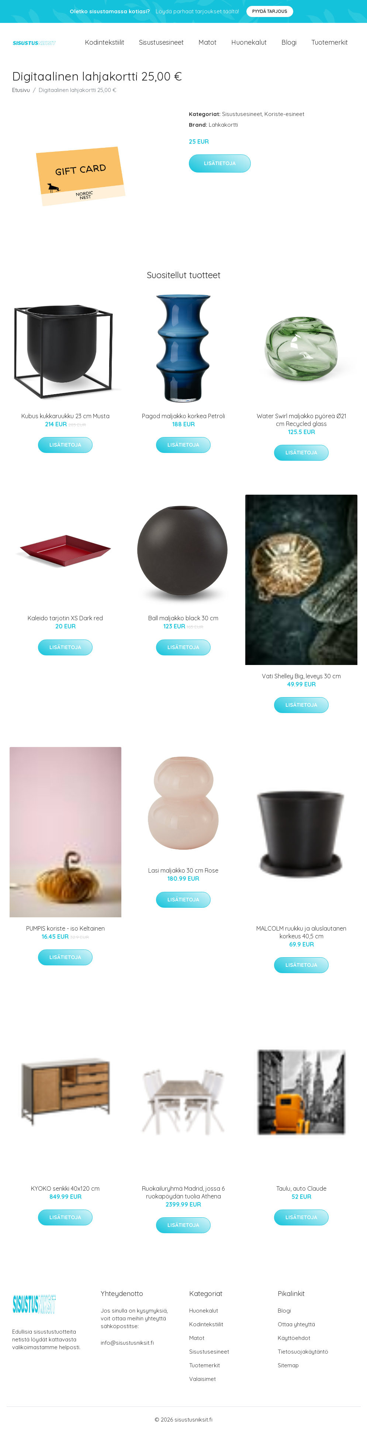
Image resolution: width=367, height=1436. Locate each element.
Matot (207, 44)
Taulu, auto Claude (301, 1192)
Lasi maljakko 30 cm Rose (183, 874)
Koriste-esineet (284, 117)
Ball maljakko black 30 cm (183, 622)
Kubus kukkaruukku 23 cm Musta (65, 419)
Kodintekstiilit (104, 44)
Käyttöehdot (294, 1341)
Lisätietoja (220, 167)
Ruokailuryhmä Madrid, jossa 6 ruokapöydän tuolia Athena (183, 1196)
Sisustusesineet (161, 44)
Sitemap (288, 1368)
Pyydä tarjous (269, 11)
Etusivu (21, 93)
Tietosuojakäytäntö (303, 1355)
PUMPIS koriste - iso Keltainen (65, 932)
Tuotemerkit (329, 44)
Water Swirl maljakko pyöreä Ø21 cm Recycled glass (301, 423)
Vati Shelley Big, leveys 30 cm (301, 679)
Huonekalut (249, 44)
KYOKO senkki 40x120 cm (65, 1192)
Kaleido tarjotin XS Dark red (65, 622)
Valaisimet (202, 1382)
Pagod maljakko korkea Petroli (183, 419)
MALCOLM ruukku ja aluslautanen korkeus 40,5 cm (301, 936)
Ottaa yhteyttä (296, 1327)
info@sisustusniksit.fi (127, 1346)
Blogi (289, 44)
